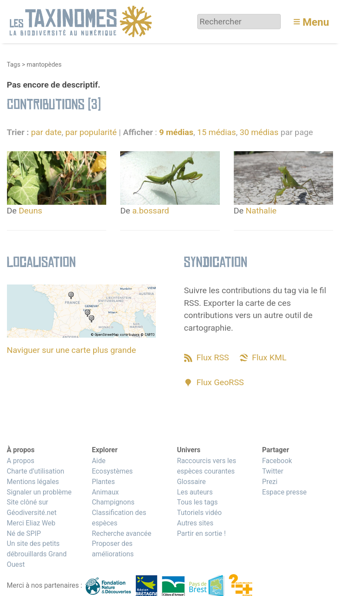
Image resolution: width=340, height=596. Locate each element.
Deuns (30, 211)
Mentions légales (33, 481)
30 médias (258, 132)
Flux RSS (212, 357)
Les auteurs (194, 492)
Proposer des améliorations (113, 548)
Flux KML (269, 357)
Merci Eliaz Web (31, 523)
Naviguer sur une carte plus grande (71, 350)
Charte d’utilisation (35, 471)
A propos (20, 461)
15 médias (216, 132)
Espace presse (284, 492)
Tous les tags (197, 502)
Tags (13, 64)
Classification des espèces (119, 517)
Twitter (272, 471)
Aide (99, 461)
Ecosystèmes (112, 471)
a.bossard (150, 211)
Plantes (103, 481)
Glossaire (191, 481)
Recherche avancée (121, 533)
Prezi (269, 481)
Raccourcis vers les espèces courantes (206, 466)
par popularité (91, 132)
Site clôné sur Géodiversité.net (32, 507)
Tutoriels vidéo (199, 512)
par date (46, 132)
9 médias (176, 132)
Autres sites (195, 523)
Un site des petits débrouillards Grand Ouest (37, 554)
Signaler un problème (39, 492)
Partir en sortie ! (201, 533)
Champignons (113, 502)
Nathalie (261, 211)
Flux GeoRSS (220, 382)
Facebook (277, 461)
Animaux (105, 492)
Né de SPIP (24, 533)
